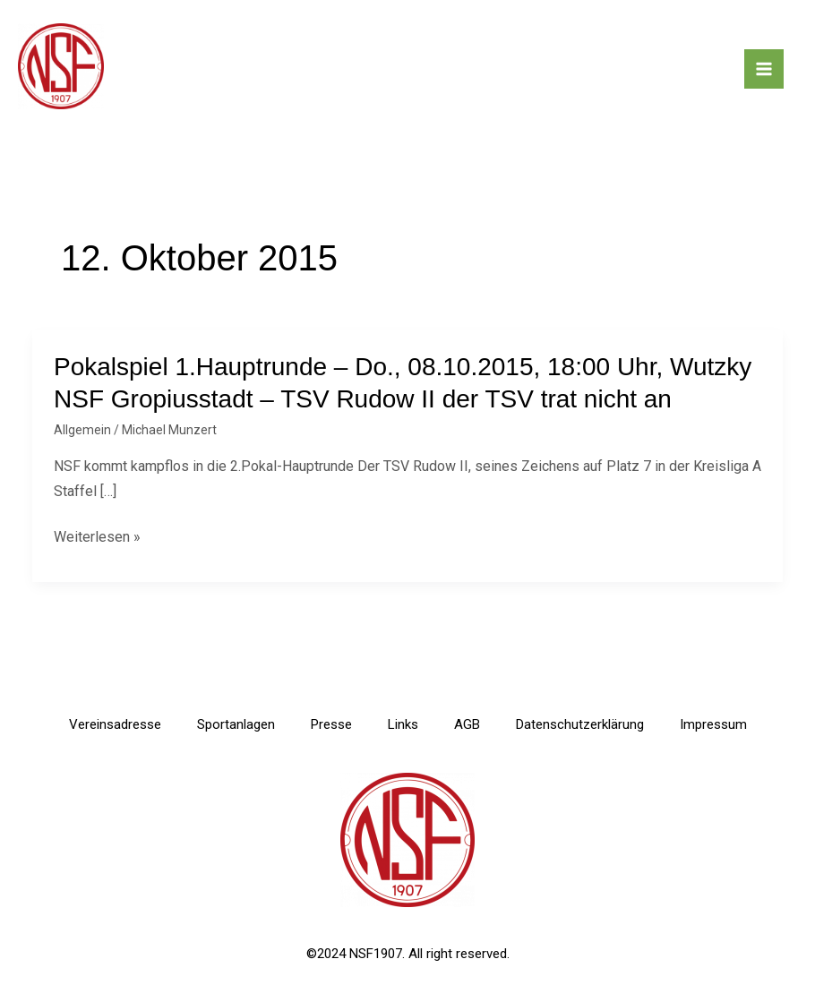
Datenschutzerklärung (580, 724)
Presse (331, 724)
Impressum (713, 724)
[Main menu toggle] (764, 69)
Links (403, 724)
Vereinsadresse (115, 724)
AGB (467, 724)
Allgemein (82, 430)
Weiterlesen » (97, 537)
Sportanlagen (236, 724)
